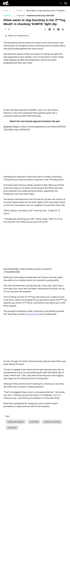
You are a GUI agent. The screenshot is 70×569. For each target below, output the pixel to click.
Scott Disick (33, 314)
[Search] (60, 3)
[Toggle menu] (65, 3)
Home (5, 10)
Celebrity (19, 10)
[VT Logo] (6, 3)
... (12, 10)
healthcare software (15, 422)
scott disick (33, 422)
